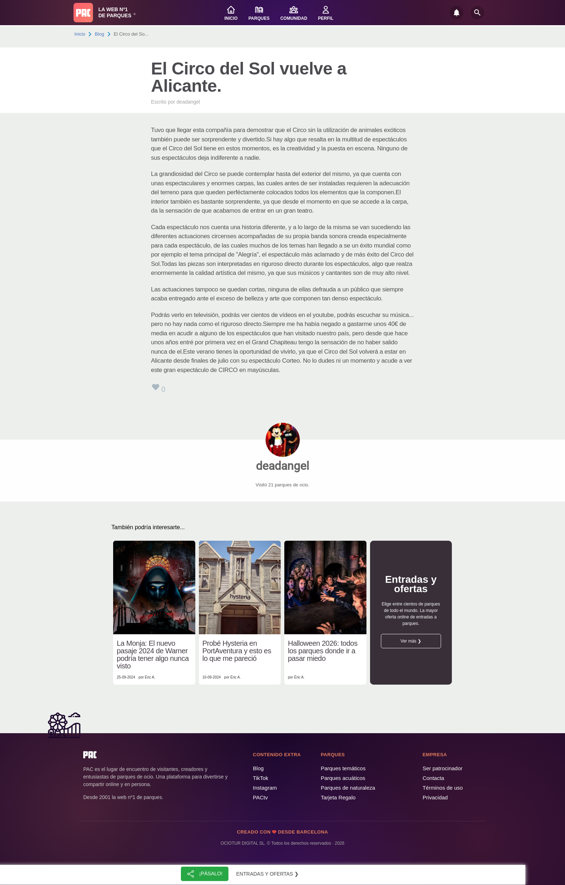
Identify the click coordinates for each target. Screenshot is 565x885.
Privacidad (435, 797)
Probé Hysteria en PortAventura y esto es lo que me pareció (237, 651)
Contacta (433, 778)
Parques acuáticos (343, 778)
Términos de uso (443, 788)
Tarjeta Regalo (338, 797)
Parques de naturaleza (348, 788)
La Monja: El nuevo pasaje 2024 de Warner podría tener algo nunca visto (153, 655)
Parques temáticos (343, 768)
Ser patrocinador (443, 768)
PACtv (260, 797)
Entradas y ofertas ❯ (267, 874)
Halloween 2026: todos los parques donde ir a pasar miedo (322, 651)
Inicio (80, 34)
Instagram (265, 788)
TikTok (260, 778)
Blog (99, 34)
